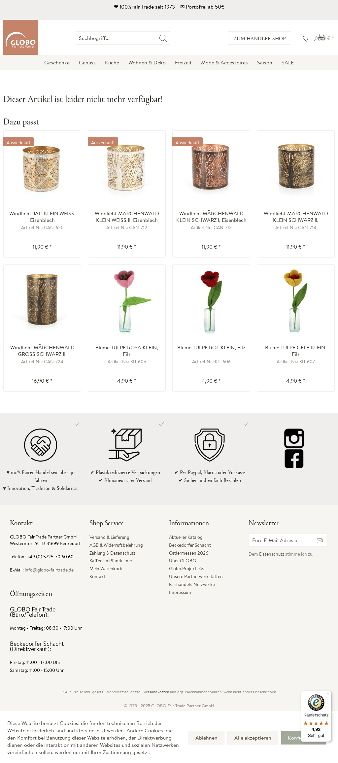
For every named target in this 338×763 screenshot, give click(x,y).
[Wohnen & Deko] (147, 62)
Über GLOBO (182, 560)
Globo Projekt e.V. (186, 568)
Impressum (180, 592)
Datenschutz (271, 554)
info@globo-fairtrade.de (49, 570)
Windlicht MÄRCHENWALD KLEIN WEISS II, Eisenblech (127, 216)
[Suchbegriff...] (123, 38)
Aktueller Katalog (186, 537)
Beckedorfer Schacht (190, 545)
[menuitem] (170, 38)
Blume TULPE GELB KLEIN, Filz (295, 350)
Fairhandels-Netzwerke (192, 584)
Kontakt (97, 576)
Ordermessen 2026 (188, 553)
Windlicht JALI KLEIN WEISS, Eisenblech (42, 216)
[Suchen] (163, 38)
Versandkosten (156, 692)
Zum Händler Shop (259, 38)
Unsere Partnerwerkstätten (196, 576)
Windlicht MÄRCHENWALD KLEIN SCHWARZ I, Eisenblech (211, 216)
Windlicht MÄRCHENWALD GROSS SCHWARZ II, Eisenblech (42, 350)
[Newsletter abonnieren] (320, 540)
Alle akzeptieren (252, 737)
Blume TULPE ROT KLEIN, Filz (211, 347)
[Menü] (327, 695)
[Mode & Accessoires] (224, 62)
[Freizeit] (183, 62)
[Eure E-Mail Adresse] (280, 540)
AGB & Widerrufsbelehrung (116, 545)
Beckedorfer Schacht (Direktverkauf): (37, 646)
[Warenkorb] (324, 38)
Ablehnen (206, 737)
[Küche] (112, 62)
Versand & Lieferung (109, 537)
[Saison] (265, 62)
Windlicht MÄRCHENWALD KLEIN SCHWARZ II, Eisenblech (296, 216)
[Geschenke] (57, 62)
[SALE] (287, 62)
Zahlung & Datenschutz (112, 553)
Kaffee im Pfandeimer (110, 560)
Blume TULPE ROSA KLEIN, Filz (126, 350)
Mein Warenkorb (105, 568)
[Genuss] (87, 62)
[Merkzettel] (304, 38)
